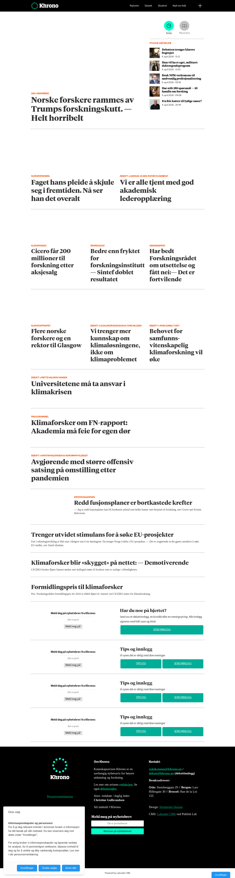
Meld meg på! (73, 626)
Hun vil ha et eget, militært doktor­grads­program (180, 63)
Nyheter (134, 7)
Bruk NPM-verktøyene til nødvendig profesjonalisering (181, 76)
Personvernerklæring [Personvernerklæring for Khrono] (60, 796)
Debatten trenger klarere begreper (178, 51)
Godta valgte (49, 868)
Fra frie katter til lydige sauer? (182, 101)
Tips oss (141, 663)
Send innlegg (162, 629)
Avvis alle (70, 868)
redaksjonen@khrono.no (165, 769)
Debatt (148, 7)
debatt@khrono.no (161, 773)
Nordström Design (170, 807)
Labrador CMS (166, 814)
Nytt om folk (179, 7)
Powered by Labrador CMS (117, 873)
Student (162, 7)
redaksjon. (126, 784)
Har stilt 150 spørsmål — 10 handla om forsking (179, 89)
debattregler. (108, 788)
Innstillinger (221, 875)
